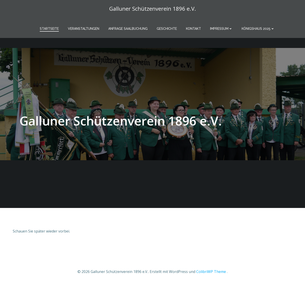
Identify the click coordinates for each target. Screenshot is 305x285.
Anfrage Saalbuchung (128, 28)
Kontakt (193, 28)
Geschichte (167, 28)
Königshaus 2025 (258, 28)
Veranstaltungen (83, 28)
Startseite (49, 28)
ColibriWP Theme (211, 271)
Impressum (221, 28)
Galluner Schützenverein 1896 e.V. (152, 8)
